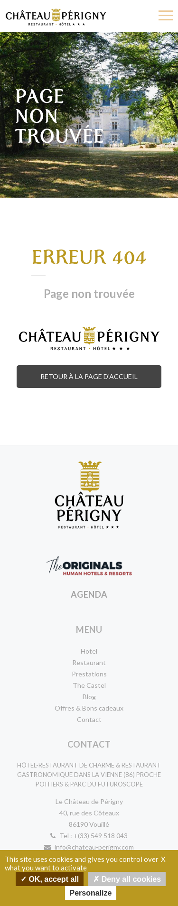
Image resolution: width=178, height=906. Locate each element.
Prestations (89, 674)
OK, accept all (49, 878)
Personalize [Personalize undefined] (91, 893)
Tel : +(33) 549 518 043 (89, 836)
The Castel (89, 685)
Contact (89, 719)
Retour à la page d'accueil (89, 376)
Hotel (89, 651)
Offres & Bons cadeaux (89, 708)
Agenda (89, 594)
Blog (89, 697)
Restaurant (89, 662)
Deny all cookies (127, 878)
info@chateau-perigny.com (89, 847)
